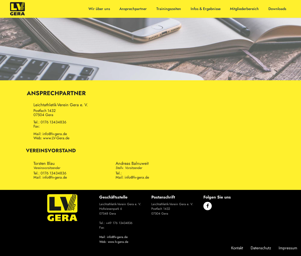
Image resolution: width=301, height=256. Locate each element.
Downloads (277, 9)
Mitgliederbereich (244, 9)
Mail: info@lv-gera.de (113, 237)
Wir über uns (99, 9)
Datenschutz (261, 248)
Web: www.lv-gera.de (113, 241)
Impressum (288, 248)
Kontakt (237, 248)
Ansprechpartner (133, 9)
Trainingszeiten (168, 9)
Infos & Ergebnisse (206, 9)
